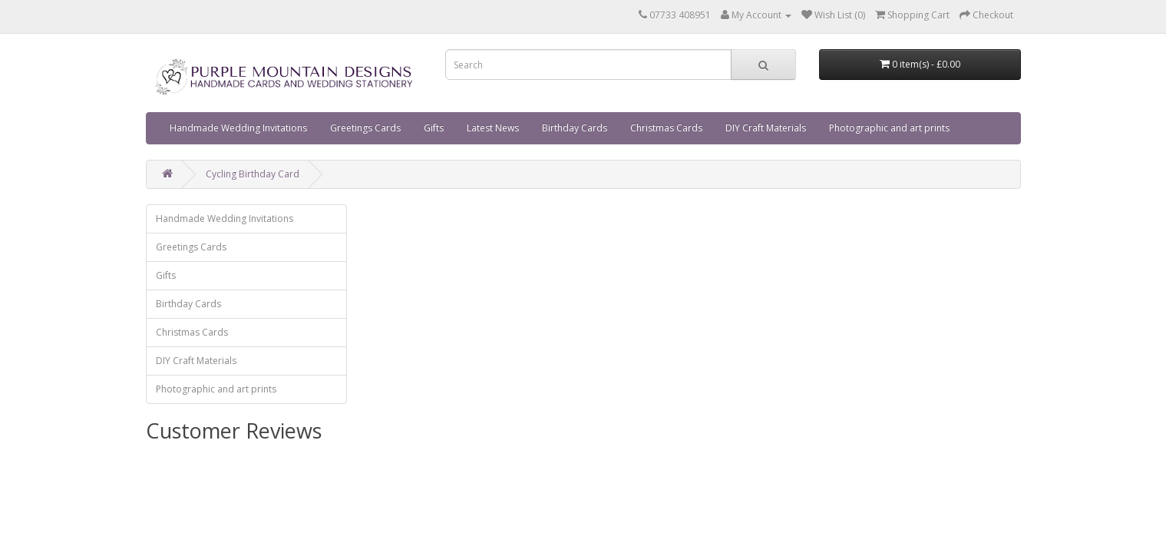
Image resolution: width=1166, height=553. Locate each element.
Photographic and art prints (889, 127)
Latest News (493, 127)
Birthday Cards (574, 127)
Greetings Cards (365, 127)
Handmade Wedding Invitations (238, 127)
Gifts (434, 127)
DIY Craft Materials (765, 127)
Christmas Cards (666, 127)
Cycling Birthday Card (252, 173)
